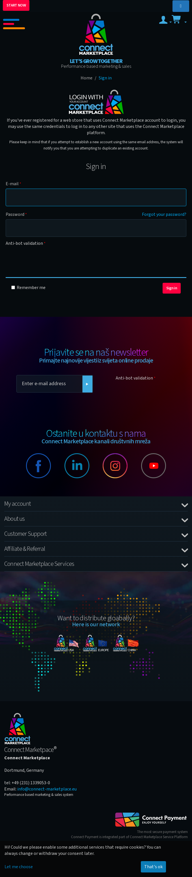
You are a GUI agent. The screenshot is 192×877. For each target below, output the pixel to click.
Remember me (28, 287)
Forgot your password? (164, 214)
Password (15, 214)
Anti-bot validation (24, 243)
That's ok (153, 867)
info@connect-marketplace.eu (47, 789)
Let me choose (19, 867)
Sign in (171, 288)
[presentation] (49, 259)
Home (86, 78)
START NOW (16, 5)
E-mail (12, 184)
